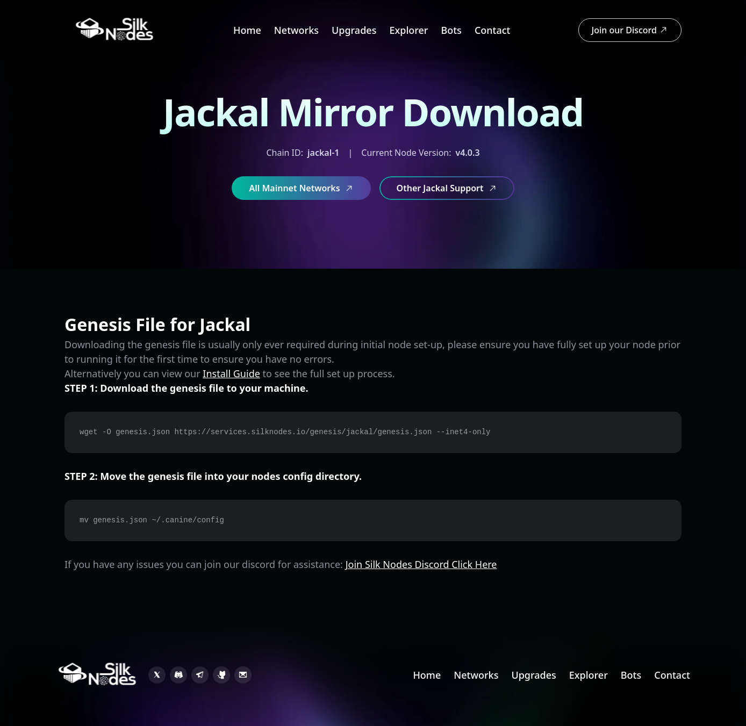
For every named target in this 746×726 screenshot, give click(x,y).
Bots (451, 30)
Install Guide (231, 373)
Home (247, 30)
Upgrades (354, 30)
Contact (493, 30)
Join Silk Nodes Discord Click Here (421, 564)
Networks (296, 30)
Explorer (408, 30)
